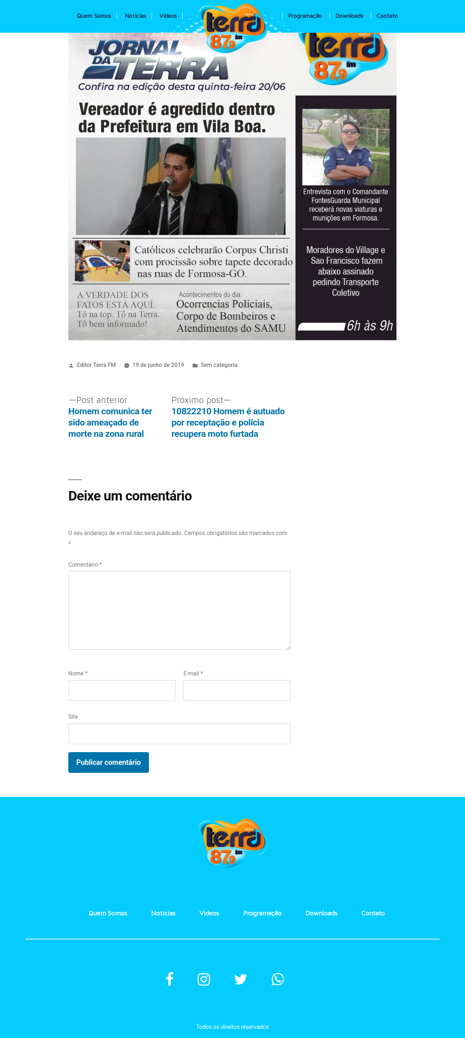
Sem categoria (219, 365)
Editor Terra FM (96, 365)
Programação (305, 15)
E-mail (193, 673)
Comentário (85, 564)
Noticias (135, 15)
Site (73, 716)
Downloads (349, 15)
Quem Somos (94, 15)
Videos (168, 15)
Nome (78, 673)
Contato (387, 15)
